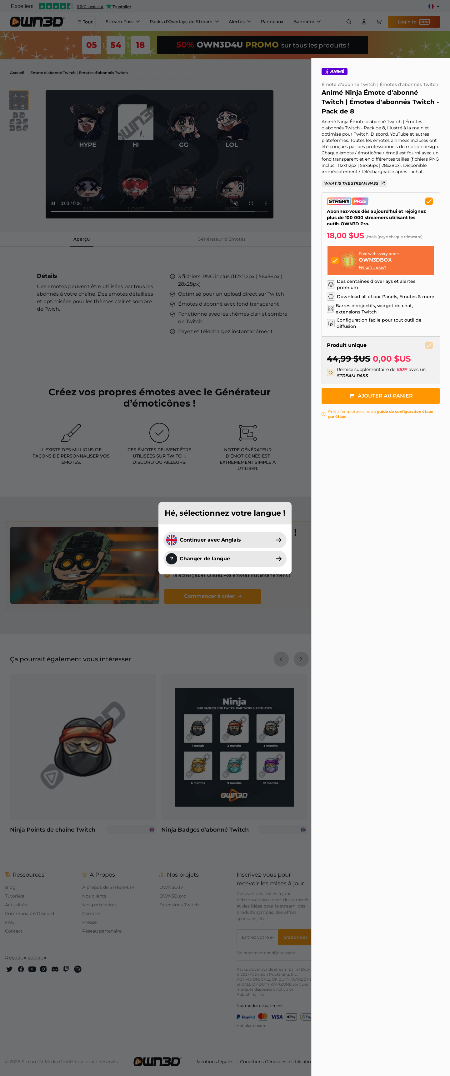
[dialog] (225, 538)
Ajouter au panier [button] (385, 414)
